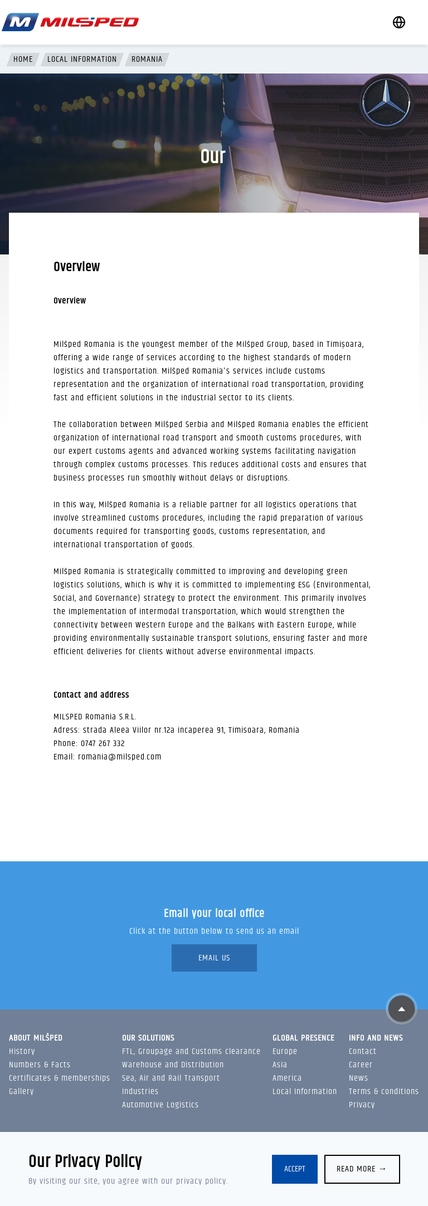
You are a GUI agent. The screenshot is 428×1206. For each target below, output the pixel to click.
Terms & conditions (384, 1092)
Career (361, 1065)
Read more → (362, 1169)
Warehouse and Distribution (173, 1065)
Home (23, 59)
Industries (140, 1092)
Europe (285, 1051)
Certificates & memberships (59, 1078)
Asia (280, 1065)
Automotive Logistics (160, 1105)
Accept (294, 1169)
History (22, 1051)
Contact (363, 1051)
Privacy (362, 1105)
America (287, 1078)
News (358, 1078)
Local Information (82, 59)
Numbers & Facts (40, 1065)
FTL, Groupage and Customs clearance (191, 1051)
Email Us (214, 958)
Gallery (21, 1092)
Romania (147, 59)
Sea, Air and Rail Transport (171, 1078)
